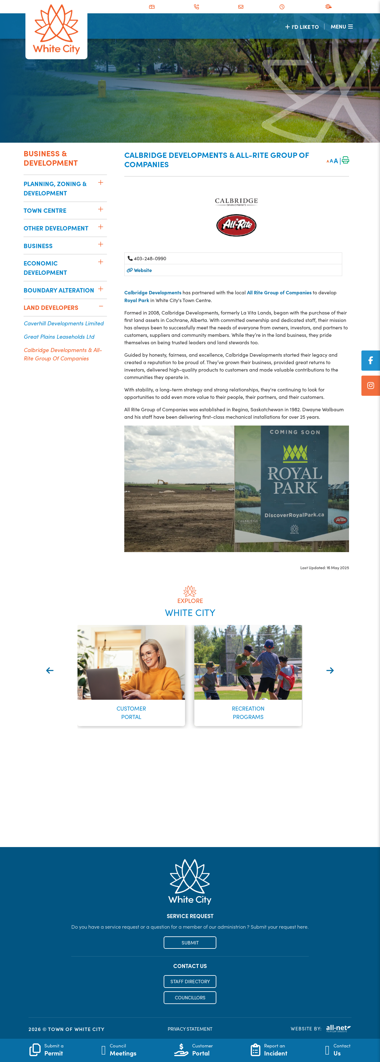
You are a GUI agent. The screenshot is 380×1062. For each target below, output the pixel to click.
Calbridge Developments (152, 292)
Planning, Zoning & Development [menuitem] (55, 188)
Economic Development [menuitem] (45, 267)
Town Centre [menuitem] (45, 210)
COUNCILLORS (190, 997)
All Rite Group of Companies (279, 292)
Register (190, 833)
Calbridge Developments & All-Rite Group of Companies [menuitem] (63, 354)
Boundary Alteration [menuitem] (59, 290)
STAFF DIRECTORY (190, 981)
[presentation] (50, 670)
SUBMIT (190, 942)
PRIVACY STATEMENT (190, 1029)
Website (139, 269)
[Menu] (342, 26)
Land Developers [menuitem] (51, 307)
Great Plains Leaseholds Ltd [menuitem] (59, 336)
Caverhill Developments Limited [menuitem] (64, 323)
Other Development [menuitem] (56, 228)
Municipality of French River (56, 29)
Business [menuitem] (38, 245)
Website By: (321, 1028)
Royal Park (136, 300)
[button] (101, 182)
